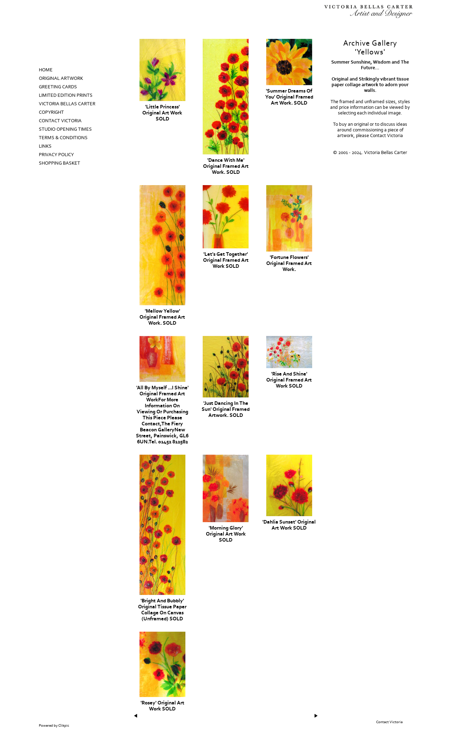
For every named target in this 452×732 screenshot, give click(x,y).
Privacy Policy (56, 155)
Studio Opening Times (65, 129)
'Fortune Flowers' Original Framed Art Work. (289, 263)
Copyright (51, 112)
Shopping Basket (59, 163)
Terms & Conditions (63, 138)
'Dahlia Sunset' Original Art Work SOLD (289, 525)
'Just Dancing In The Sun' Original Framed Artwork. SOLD (226, 409)
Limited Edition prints (66, 95)
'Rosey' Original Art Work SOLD (162, 706)
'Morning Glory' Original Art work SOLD (226, 534)
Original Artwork (61, 78)
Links (45, 146)
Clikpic (63, 726)
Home (46, 70)
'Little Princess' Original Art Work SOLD (162, 113)
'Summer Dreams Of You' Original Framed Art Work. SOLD (289, 97)
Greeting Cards (58, 87)
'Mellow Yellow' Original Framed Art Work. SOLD (162, 317)
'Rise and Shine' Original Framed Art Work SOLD (289, 380)
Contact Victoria (60, 121)
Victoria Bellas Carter (67, 104)
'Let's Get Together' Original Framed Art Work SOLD (226, 260)
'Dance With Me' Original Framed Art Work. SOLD (226, 166)
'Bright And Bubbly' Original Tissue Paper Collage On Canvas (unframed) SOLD (162, 610)
